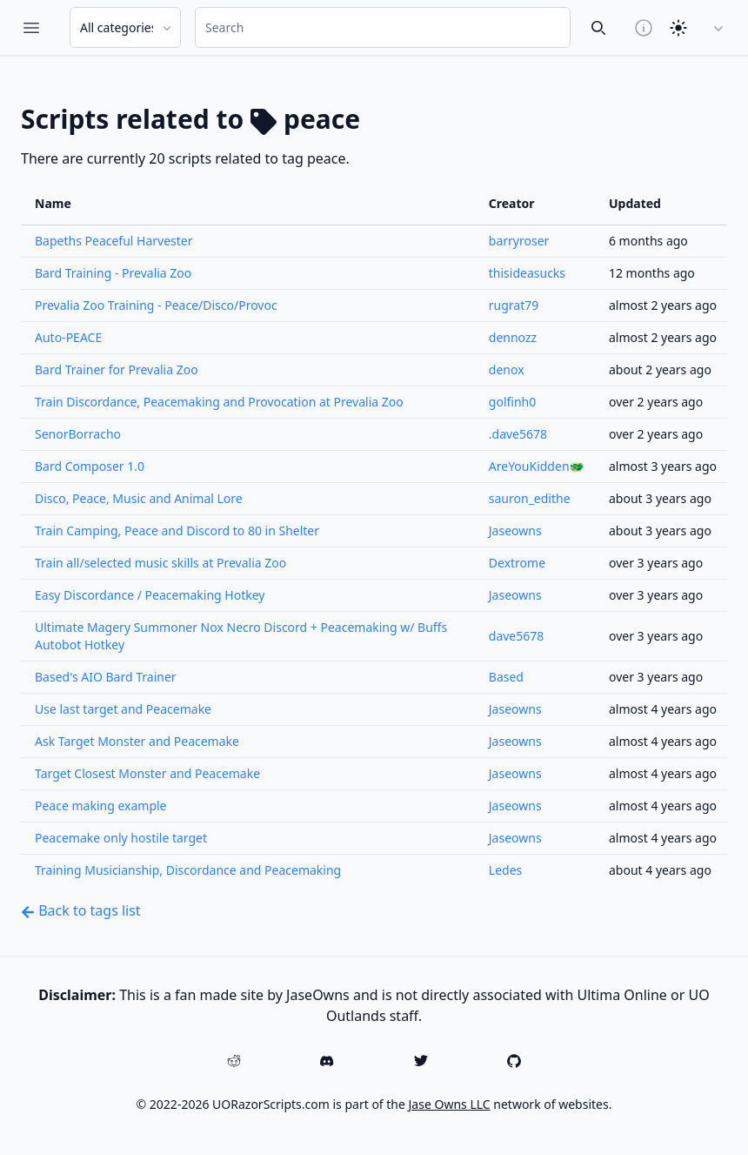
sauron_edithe (530, 498)
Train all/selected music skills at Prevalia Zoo (160, 562)
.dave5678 (518, 434)
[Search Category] (125, 27)
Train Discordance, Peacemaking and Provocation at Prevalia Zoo (219, 401)
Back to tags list (81, 910)
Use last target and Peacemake (123, 709)
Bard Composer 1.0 (89, 466)
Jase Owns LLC (450, 1104)
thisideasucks (527, 273)
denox (506, 369)
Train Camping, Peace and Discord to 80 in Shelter (177, 530)
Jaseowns (515, 530)
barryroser (519, 240)
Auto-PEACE (68, 337)
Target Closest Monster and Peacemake (147, 773)
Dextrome (517, 562)
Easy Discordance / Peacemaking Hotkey (149, 595)
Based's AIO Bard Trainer (106, 676)
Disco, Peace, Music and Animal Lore (139, 498)
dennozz (513, 337)
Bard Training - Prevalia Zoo (113, 273)
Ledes (505, 870)
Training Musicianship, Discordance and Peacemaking (188, 870)
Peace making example (101, 805)
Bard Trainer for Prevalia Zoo (116, 369)
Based (506, 676)
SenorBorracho (78, 434)
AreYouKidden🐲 (536, 466)
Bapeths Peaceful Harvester (114, 240)
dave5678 (516, 636)
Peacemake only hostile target (121, 837)
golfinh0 (512, 401)
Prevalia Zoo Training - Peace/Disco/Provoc (156, 305)
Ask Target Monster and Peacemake (137, 741)
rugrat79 (513, 305)
